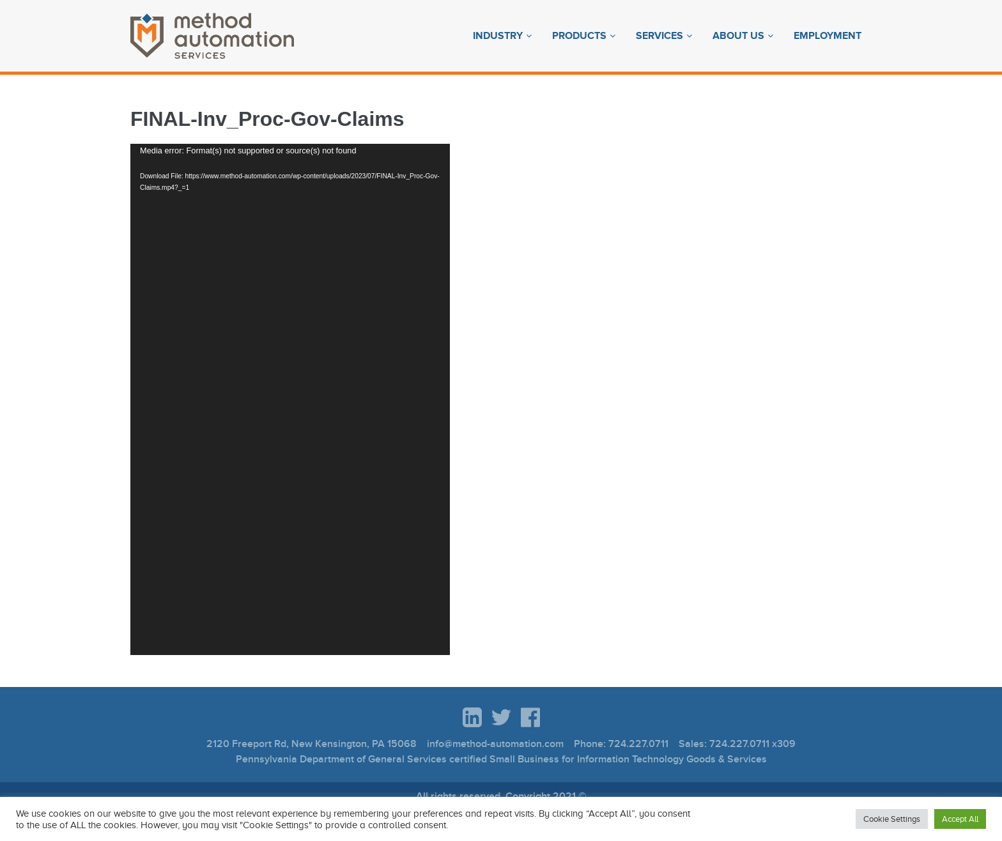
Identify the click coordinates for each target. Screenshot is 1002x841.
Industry (498, 36)
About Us (738, 36)
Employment (827, 36)
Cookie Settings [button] (891, 819)
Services (659, 36)
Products (579, 36)
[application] (290, 399)
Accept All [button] (960, 819)
